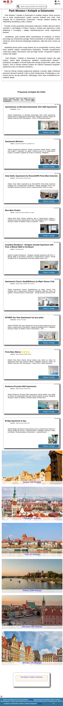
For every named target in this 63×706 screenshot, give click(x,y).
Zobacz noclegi (48, 132)
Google (31, 699)
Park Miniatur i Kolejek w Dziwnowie (31, 677)
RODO (40, 703)
